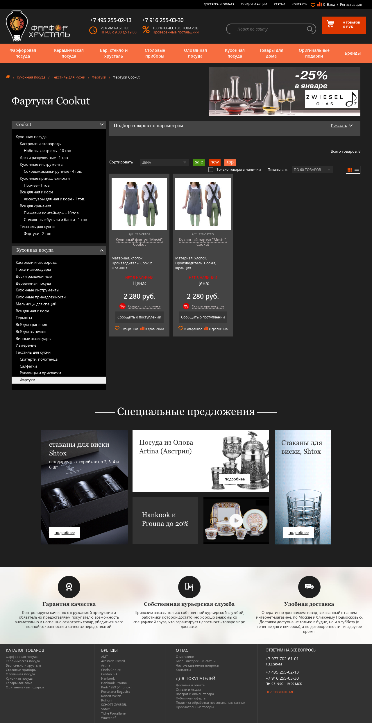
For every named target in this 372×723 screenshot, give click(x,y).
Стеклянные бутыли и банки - (56, 219)
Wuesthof (108, 717)
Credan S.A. (109, 674)
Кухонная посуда (235, 53)
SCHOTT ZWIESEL (114, 704)
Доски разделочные (34, 276)
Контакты (299, 4)
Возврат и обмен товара (195, 694)
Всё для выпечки (31, 331)
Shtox (105, 709)
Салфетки (28, 366)
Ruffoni (106, 700)
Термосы (24, 317)
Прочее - (37, 185)
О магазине (185, 656)
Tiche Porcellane (113, 713)
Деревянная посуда (33, 283)
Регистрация (351, 4)
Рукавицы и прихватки (40, 372)
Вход (331, 4)
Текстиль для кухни (68, 77)
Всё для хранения (35, 206)
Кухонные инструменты (41, 164)
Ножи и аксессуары (33, 269)
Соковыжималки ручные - (53, 171)
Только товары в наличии (234, 169)
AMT (104, 656)
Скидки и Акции (254, 4)
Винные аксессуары (33, 338)
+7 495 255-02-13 (282, 672)
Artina (105, 665)
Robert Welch (111, 696)
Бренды (353, 53)
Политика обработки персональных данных (210, 702)
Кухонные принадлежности (45, 178)
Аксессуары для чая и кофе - (54, 199)
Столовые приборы (155, 53)
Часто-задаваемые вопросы (197, 665)
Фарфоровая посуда (23, 53)
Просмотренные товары (195, 707)
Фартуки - (38, 233)
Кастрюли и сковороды (41, 143)
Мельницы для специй (36, 304)
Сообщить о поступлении (139, 317)
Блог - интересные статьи (196, 661)
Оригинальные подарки (314, 53)
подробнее (65, 532)
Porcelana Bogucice (115, 691)
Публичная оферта (190, 698)
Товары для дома (271, 53)
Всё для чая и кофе (36, 192)
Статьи (279, 4)
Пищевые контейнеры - (51, 213)
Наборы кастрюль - (48, 150)
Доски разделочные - (44, 157)
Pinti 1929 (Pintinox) (116, 687)
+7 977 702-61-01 (282, 658)
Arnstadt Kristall (113, 661)
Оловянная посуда (195, 53)
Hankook (108, 678)
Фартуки (99, 77)
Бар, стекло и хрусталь (114, 53)
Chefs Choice (111, 669)
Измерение (26, 345)
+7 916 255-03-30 (282, 678)
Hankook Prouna (114, 683)
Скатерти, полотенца (39, 359)
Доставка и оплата (219, 4)
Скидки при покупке (144, 306)
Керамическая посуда (69, 53)
